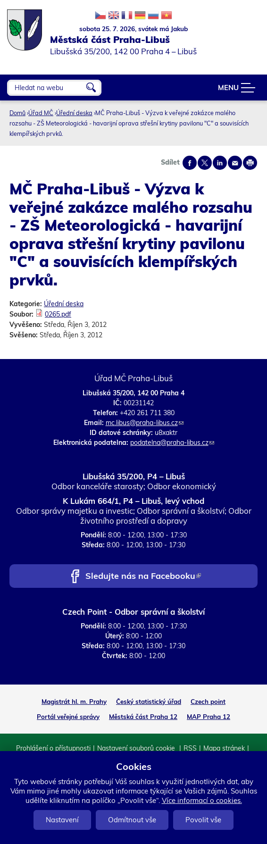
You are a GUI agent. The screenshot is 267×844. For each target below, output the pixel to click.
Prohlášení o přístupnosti (53, 748)
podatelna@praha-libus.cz (172, 442)
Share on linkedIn (220, 163)
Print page (250, 163)
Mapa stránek (224, 748)
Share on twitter (205, 163)
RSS (190, 748)
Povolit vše (203, 819)
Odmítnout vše (132, 819)
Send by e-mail (235, 163)
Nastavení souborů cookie (137, 748)
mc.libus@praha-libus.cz (145, 422)
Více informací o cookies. (202, 800)
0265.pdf (58, 314)
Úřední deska (74, 113)
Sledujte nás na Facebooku (143, 576)
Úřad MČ (40, 113)
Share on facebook (190, 163)
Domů (17, 113)
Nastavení (62, 819)
